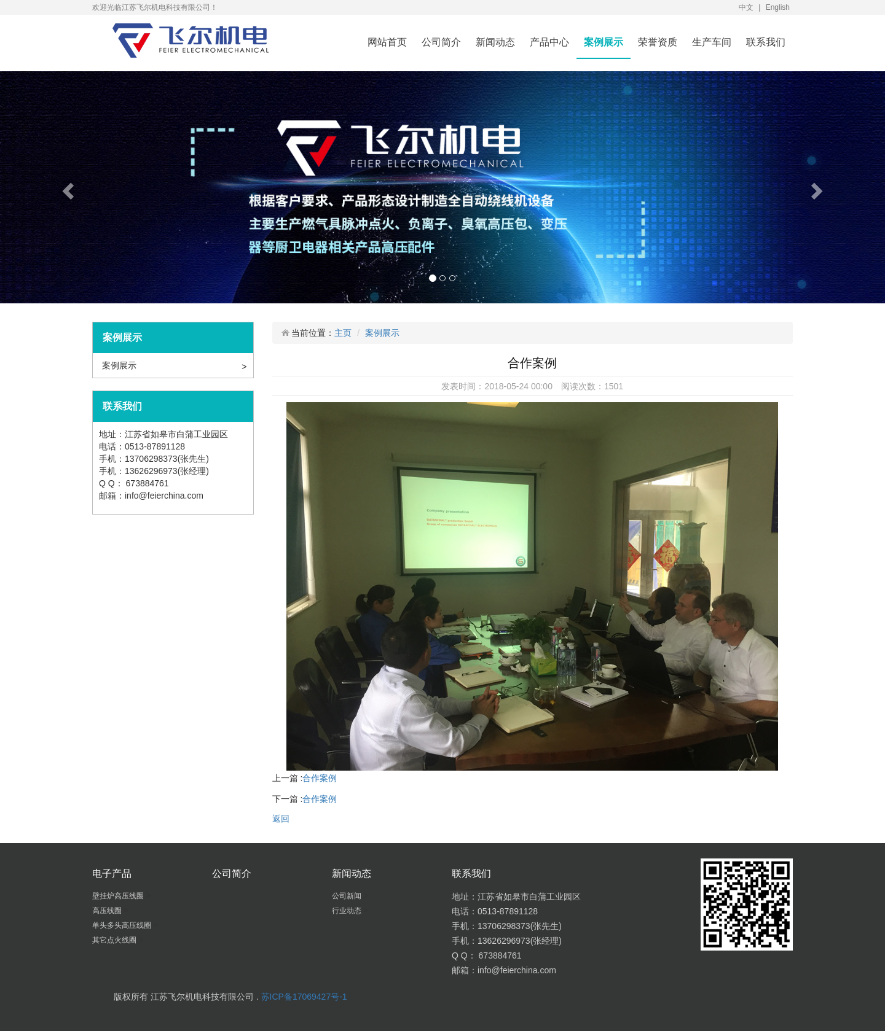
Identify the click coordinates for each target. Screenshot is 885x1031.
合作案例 (319, 778)
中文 (746, 7)
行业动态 (347, 910)
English (778, 7)
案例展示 (603, 42)
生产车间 (711, 42)
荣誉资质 (657, 42)
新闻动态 (495, 42)
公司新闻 (347, 896)
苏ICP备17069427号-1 (304, 997)
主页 (343, 333)
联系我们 (765, 42)
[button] (66, 187)
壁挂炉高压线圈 (119, 896)
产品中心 (549, 42)
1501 (613, 386)
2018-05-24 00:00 (518, 386)
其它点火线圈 (115, 940)
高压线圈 (108, 910)
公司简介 (441, 42)
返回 (280, 818)
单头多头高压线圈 (122, 925)
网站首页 (387, 42)
